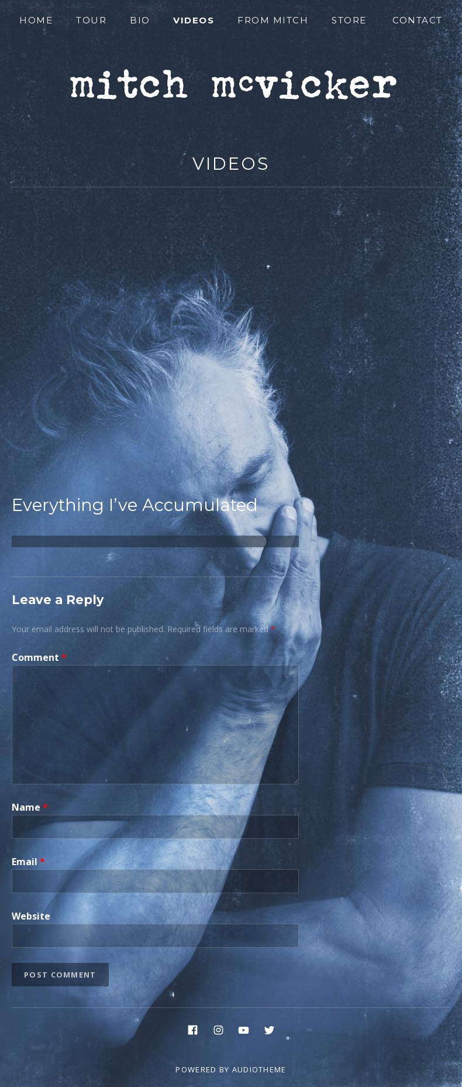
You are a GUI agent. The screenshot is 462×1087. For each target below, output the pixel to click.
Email (28, 861)
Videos (193, 20)
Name (30, 807)
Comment (39, 657)
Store (349, 20)
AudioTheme (259, 1069)
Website (31, 916)
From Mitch (272, 20)
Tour (91, 20)
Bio (140, 20)
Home (36, 20)
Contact (417, 20)
